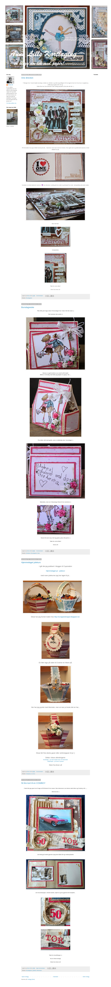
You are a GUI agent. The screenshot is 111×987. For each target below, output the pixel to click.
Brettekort (28, 553)
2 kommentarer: (39, 295)
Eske (38, 553)
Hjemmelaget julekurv (31, 562)
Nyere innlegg (25, 976)
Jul (32, 773)
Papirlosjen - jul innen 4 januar (55, 761)
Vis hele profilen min (11, 103)
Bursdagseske (27, 307)
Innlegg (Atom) (31, 979)
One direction (27, 78)
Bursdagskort (29, 298)
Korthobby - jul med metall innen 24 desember (55, 759)
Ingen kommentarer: (40, 968)
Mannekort (39, 970)
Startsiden (55, 976)
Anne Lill (10, 84)
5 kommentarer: (39, 771)
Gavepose (28, 773)
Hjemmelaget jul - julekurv (55, 571)
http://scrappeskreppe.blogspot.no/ (67, 617)
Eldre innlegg (86, 976)
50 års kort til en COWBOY (33, 783)
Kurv (34, 773)
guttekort (34, 970)
